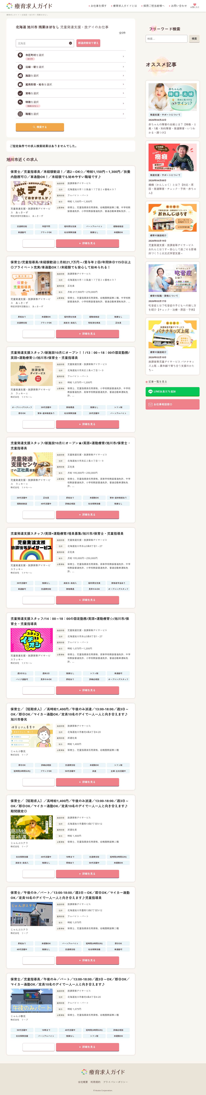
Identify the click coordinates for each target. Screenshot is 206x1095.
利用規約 (96, 1082)
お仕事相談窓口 (163, 404)
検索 (194, 38)
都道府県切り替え (88, 43)
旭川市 (32, 15)
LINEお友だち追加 (165, 391)
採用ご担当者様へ (154, 6)
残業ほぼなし (42, 15)
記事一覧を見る (158, 381)
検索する (42, 127)
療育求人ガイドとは (125, 6)
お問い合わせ (179, 6)
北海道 (24, 15)
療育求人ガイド (12, 15)
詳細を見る (88, 243)
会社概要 (83, 1082)
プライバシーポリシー (115, 1082)
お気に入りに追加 (39, 243)
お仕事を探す (99, 6)
